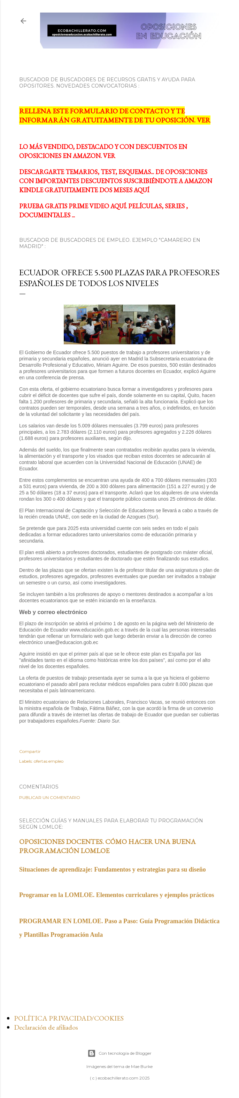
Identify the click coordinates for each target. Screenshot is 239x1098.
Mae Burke (142, 1066)
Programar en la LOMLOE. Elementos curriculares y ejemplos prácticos (116, 894)
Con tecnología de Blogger (119, 1053)
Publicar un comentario (49, 797)
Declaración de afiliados (46, 1027)
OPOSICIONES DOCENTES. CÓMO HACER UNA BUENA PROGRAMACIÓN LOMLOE (107, 846)
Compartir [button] (30, 751)
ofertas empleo (48, 761)
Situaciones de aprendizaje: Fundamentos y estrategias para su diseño (112, 869)
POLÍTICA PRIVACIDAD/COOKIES (69, 1018)
